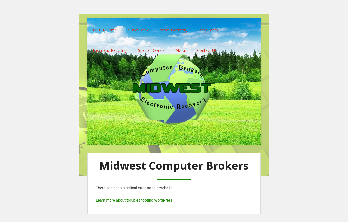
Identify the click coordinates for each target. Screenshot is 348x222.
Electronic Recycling (110, 47)
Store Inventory (173, 26)
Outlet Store (138, 26)
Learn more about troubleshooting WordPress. (135, 197)
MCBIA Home (105, 26)
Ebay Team (208, 26)
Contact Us (207, 47)
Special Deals (149, 47)
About (181, 47)
